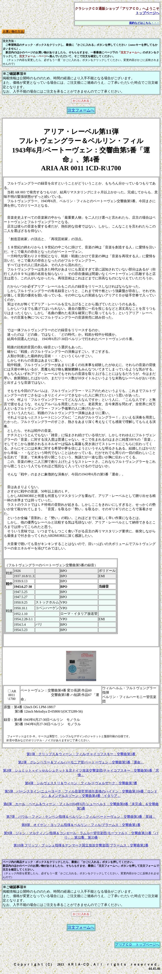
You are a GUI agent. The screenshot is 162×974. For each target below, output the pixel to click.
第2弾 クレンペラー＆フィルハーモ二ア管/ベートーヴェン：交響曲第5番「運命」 (81, 762)
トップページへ (147, 13)
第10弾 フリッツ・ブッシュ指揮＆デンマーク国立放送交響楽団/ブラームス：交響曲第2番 (81, 845)
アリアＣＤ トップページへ (137, 944)
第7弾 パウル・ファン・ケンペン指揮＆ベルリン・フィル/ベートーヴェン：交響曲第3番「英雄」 (81, 816)
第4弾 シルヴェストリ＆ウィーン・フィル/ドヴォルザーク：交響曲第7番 (81, 783)
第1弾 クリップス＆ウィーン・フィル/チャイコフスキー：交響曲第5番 (81, 754)
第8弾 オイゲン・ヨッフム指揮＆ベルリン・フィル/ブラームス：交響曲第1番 (81, 825)
